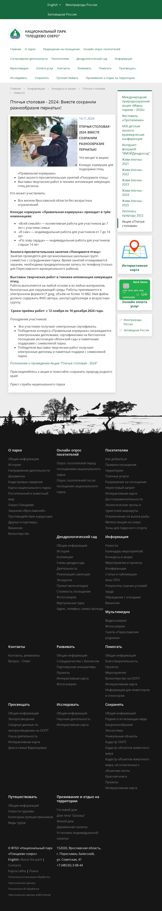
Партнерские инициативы (76, 667)
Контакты (63, 68)
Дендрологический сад (91, 59)
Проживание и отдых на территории (110, 78)
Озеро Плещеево (21, 505)
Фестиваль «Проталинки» (133, 118)
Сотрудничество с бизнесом (78, 661)
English (52, 5)
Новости (19, 93)
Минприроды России (81, 5)
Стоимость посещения (74, 591)
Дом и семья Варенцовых (27, 748)
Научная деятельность (74, 719)
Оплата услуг (44, 68)
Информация (123, 59)
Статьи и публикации (121, 574)
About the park (31, 859)
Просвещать (127, 68)
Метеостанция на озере (123, 522)
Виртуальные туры (70, 603)
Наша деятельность (23, 736)
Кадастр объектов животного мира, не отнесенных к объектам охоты (127, 765)
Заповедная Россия (62, 14)
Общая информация (23, 459)
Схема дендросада (70, 563)
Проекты (63, 673)
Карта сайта (17, 871)
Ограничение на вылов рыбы (127, 516)
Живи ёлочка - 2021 (132, 161)
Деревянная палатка (72, 827)
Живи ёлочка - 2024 (132, 192)
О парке (30, 49)
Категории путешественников (30, 817)
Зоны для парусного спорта (126, 528)
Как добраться (116, 459)
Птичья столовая (94, 88)
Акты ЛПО (112, 580)
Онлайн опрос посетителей (102, 49)
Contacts (14, 865)
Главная (15, 49)
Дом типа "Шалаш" (71, 815)
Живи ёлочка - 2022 (132, 172)
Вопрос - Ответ (19, 661)
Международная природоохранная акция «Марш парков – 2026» (136, 103)
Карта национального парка (29, 488)
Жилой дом (65, 821)
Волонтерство (18, 534)
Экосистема (114, 730)
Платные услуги (117, 476)
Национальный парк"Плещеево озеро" (37, 34)
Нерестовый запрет (120, 488)
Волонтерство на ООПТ (122, 678)
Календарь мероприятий (124, 551)
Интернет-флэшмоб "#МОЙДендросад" (136, 149)
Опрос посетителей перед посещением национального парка (79, 469)
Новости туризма (21, 811)
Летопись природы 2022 (132, 213)
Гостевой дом (67, 810)
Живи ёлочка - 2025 (132, 203)
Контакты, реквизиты (24, 655)
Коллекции (65, 557)
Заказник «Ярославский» (27, 511)
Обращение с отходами (123, 597)
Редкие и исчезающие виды (126, 719)
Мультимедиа (19, 68)
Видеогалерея (115, 620)
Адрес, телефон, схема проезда (80, 609)
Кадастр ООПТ (116, 742)
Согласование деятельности (29, 59)
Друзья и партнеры (22, 522)
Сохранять (42, 78)
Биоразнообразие (119, 725)
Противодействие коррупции (30, 516)
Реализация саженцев (73, 574)
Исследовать (18, 78)
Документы (16, 476)
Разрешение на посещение (61, 49)
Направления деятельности (29, 470)
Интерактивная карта (121, 493)
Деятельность (67, 568)
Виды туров (16, 823)
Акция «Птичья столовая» (133, 223)
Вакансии (15, 528)
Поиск (33, 871)
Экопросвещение (21, 719)
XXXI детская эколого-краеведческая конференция (133, 132)
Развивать (84, 68)
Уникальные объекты (121, 736)
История (14, 465)
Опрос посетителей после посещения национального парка (77, 486)
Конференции (115, 568)
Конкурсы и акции (64, 88)
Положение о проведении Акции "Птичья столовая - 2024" (53, 363)
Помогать (105, 68)
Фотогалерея (66, 597)
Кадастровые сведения (25, 482)
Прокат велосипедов (72, 586)
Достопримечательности (124, 499)
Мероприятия (115, 673)
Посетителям (60, 59)
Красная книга (116, 776)
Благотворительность (121, 661)
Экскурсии (64, 580)
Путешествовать (67, 78)
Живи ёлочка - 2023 (132, 182)
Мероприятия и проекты (123, 563)
